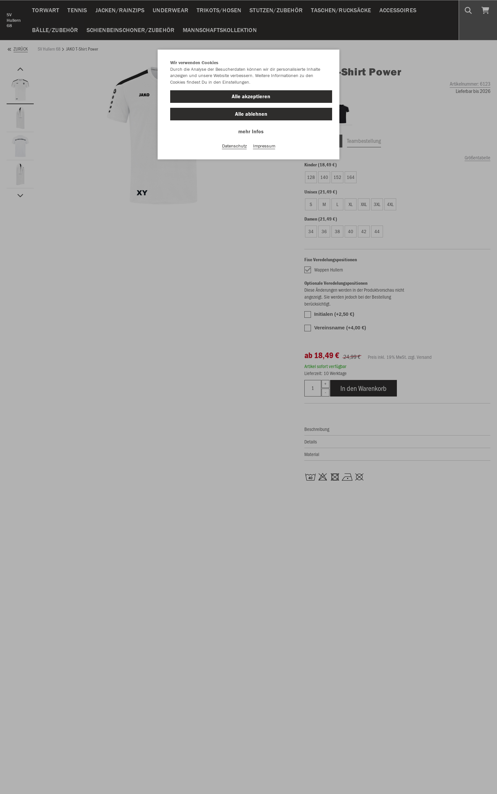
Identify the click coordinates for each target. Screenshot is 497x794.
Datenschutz (234, 146)
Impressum (264, 146)
